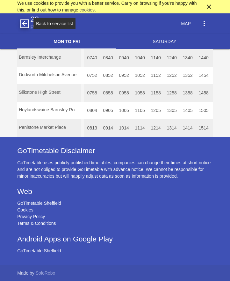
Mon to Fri (67, 41)
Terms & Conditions (36, 223)
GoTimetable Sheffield (39, 203)
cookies (87, 9)
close (209, 7)
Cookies (25, 209)
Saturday (164, 41)
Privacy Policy (31, 216)
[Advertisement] (115, 263)
